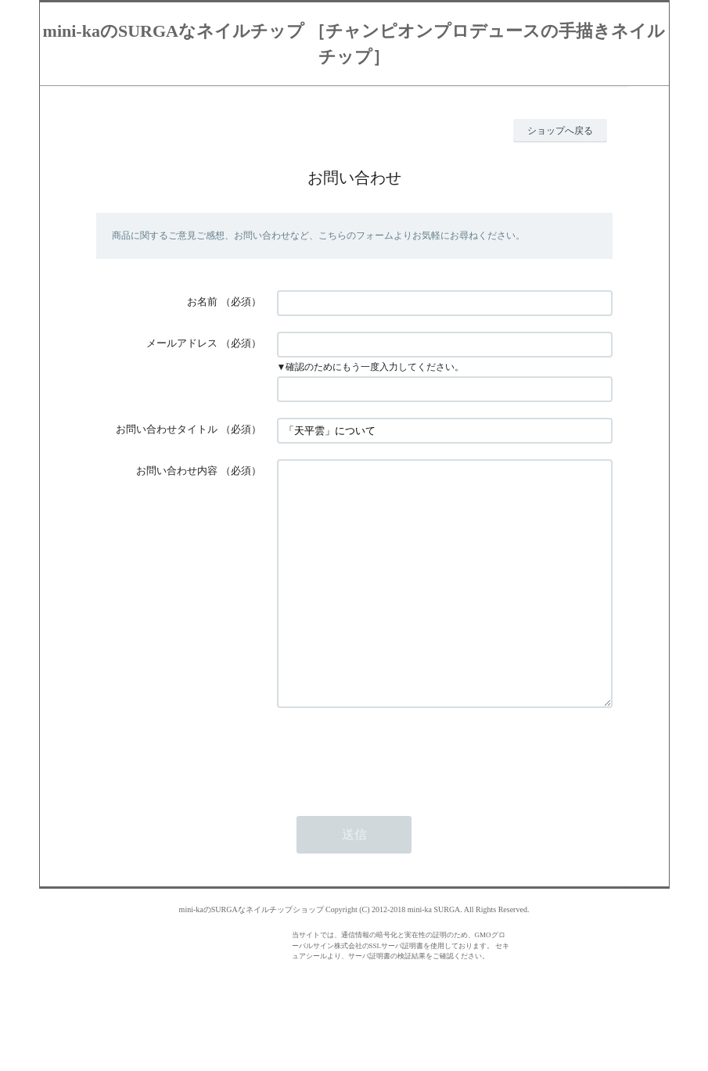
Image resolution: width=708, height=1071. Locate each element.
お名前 (202, 301)
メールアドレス (181, 343)
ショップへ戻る (560, 130)
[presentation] (396, 801)
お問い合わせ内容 (176, 470)
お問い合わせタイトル (166, 429)
